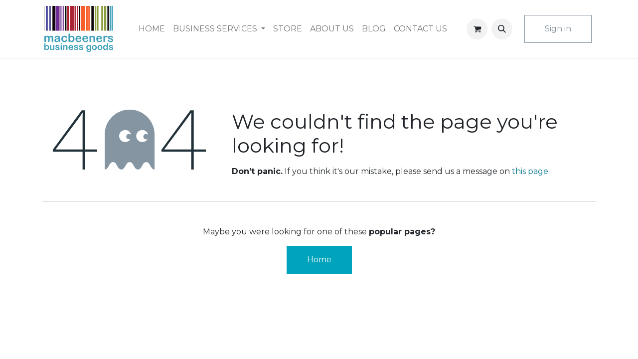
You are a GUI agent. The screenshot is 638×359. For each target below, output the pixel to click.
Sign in (558, 28)
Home (319, 259)
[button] (501, 28)
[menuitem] (152, 29)
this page (530, 171)
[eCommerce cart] (477, 28)
